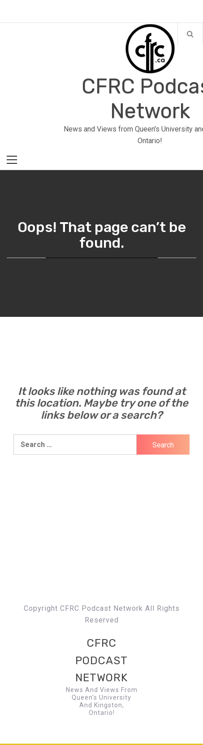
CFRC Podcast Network (101, 660)
